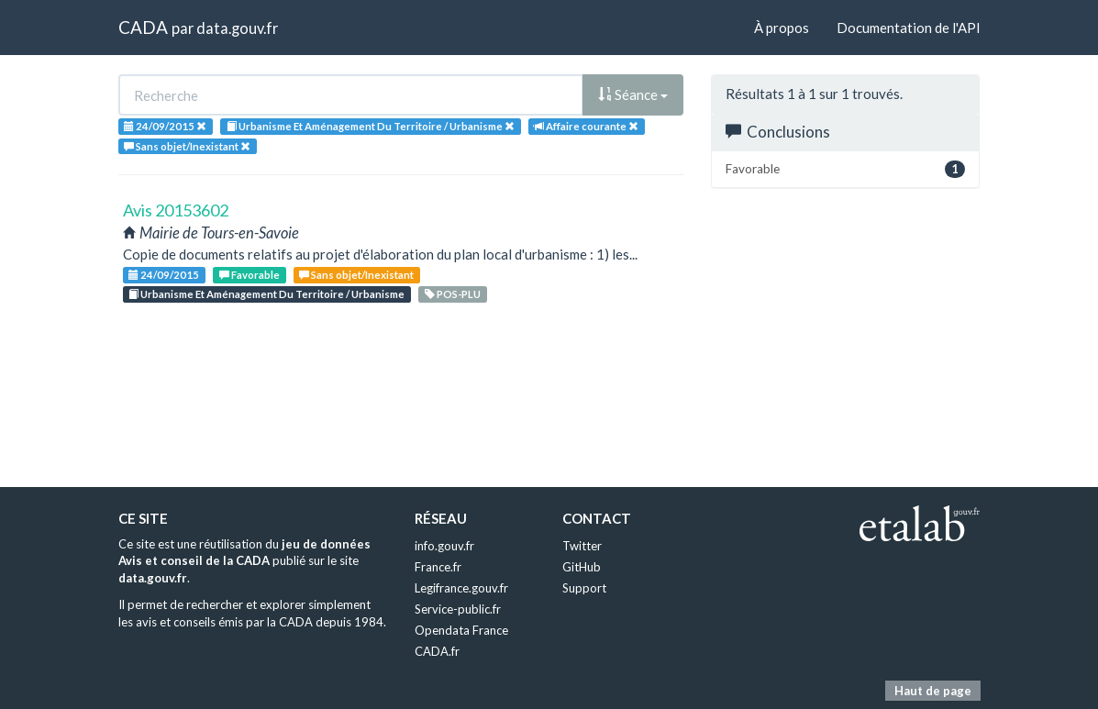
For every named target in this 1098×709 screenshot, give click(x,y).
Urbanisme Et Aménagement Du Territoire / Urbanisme (266, 294)
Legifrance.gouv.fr (461, 588)
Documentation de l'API (909, 27)
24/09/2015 (163, 275)
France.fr (438, 566)
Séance (633, 94)
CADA (143, 27)
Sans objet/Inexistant (356, 275)
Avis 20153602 (175, 210)
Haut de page (932, 690)
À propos (781, 27)
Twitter (582, 545)
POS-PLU (453, 294)
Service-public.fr (458, 609)
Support (584, 588)
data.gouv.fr (237, 28)
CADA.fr (437, 651)
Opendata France (461, 630)
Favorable (249, 275)
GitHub (581, 566)
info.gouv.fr (444, 545)
